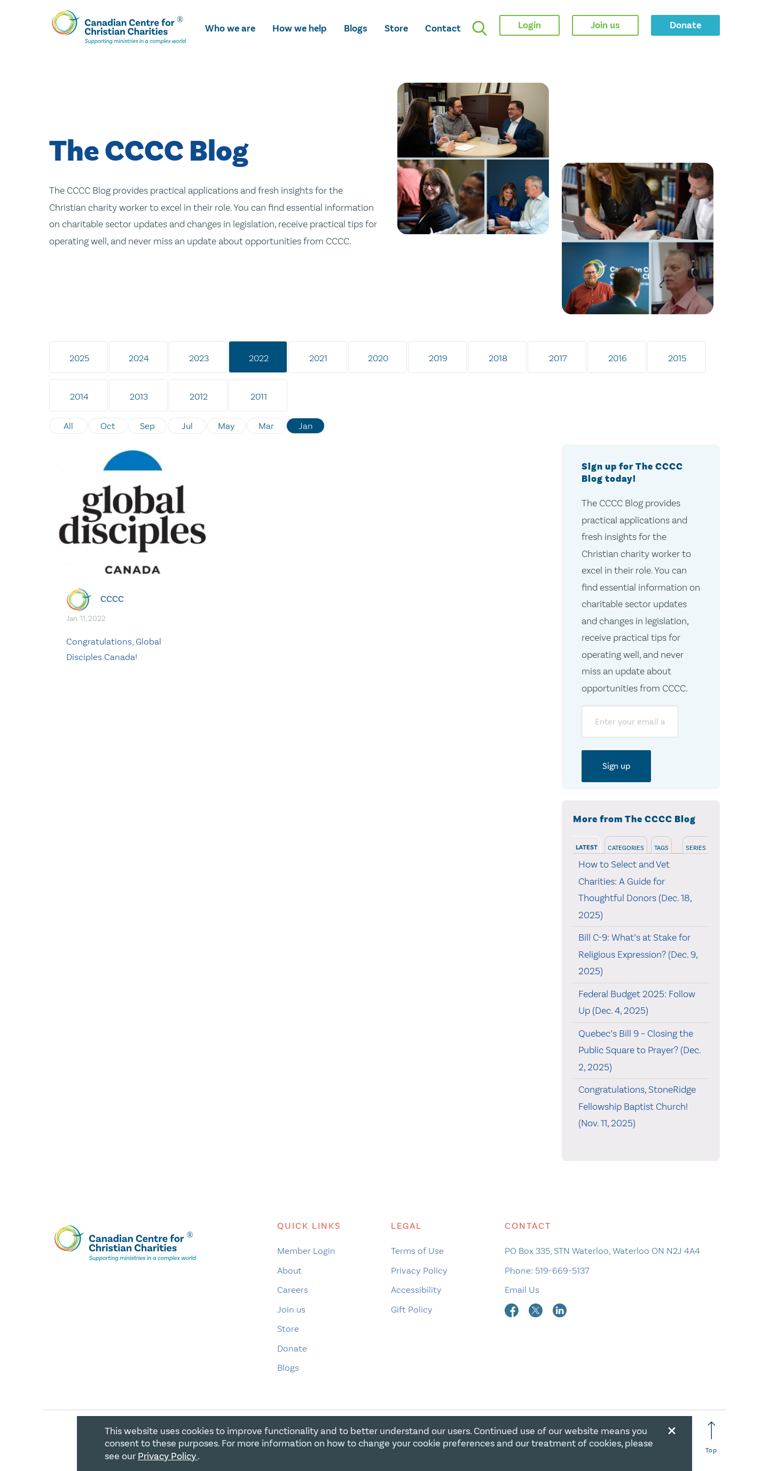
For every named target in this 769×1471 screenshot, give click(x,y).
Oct (107, 425)
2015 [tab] (677, 358)
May (226, 425)
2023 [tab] (199, 358)
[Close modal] (672, 1429)
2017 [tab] (558, 358)
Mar (266, 425)
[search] (479, 28)
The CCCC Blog (148, 151)
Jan (306, 425)
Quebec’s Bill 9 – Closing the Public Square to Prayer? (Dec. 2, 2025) (639, 1050)
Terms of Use (417, 1250)
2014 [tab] (79, 396)
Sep (147, 425)
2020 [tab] (378, 358)
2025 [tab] (79, 358)
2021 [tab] (318, 358)
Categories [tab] (626, 848)
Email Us (522, 1289)
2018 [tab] (498, 358)
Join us (291, 1309)
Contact (443, 28)
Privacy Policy (419, 1270)
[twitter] (537, 1309)
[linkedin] (560, 1309)
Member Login (306, 1250)
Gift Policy (412, 1309)
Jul (187, 425)
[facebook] (513, 1309)
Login (529, 25)
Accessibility (416, 1289)
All (68, 425)
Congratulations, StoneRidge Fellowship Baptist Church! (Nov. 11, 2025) (637, 1106)
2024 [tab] (139, 358)
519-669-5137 (562, 1270)
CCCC (112, 599)
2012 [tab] (199, 396)
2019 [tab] (438, 358)
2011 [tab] (258, 396)
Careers (292, 1289)
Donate (292, 1348)
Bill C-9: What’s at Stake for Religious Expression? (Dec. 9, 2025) (637, 954)
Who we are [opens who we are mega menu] (230, 28)
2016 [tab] (617, 358)
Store (396, 28)
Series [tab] (696, 848)
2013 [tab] (139, 396)
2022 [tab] (259, 358)
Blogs (355, 28)
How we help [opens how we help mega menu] (299, 28)
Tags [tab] (661, 848)
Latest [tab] (587, 848)
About (289, 1270)
